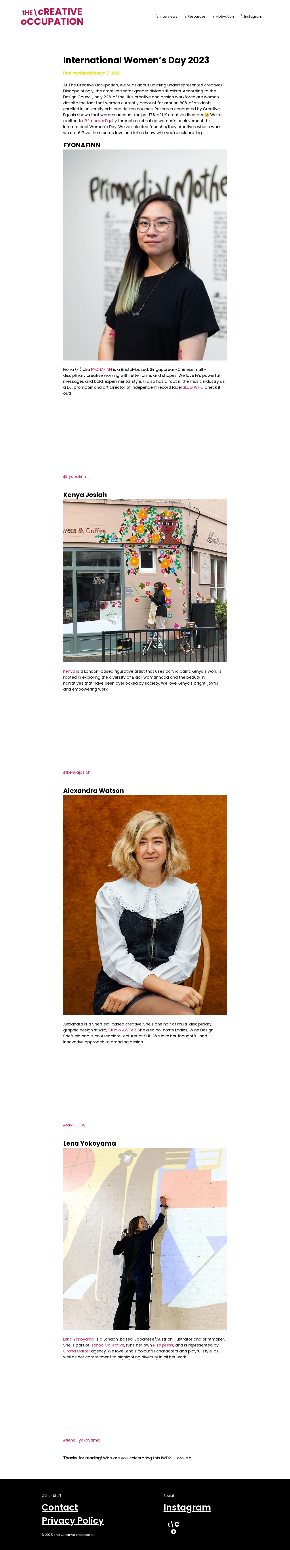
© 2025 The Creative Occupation (68, 1534)
